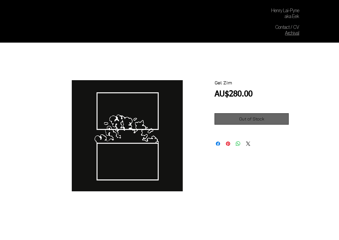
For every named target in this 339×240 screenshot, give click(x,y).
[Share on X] (248, 144)
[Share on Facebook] (218, 144)
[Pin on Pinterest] (228, 144)
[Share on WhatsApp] (238, 144)
